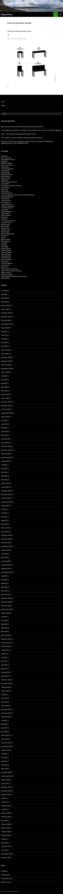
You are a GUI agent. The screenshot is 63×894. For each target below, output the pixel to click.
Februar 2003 (5, 828)
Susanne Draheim (6, 259)
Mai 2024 (4, 383)
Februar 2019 (5, 594)
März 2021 (4, 524)
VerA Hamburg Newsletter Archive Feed (14, 276)
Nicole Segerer (5, 239)
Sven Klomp (5, 261)
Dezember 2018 (6, 598)
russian (23, 31)
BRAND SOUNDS (6, 163)
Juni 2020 (4, 554)
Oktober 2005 (5, 813)
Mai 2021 (4, 517)
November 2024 (6, 361)
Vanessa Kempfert (7, 274)
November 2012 (6, 791)
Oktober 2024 (5, 365)
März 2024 (4, 391)
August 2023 (5, 417)
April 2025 (4, 342)
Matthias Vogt (5, 230)
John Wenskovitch (7, 208)
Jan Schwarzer (5, 202)
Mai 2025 (4, 339)
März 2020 (4, 557)
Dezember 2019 (6, 565)
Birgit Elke (4, 161)
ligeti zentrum (5, 224)
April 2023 (4, 431)
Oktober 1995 (5, 857)
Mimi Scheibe (5, 232)
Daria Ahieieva (5, 176)
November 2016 (6, 683)
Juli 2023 (4, 420)
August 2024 (5, 372)
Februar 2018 (5, 635)
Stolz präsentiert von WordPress (10, 891)
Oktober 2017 (5, 646)
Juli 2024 (4, 376)
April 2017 (4, 665)
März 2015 (4, 731)
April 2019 (4, 587)
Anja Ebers (4, 156)
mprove (3, 237)
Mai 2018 (4, 624)
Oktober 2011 (5, 806)
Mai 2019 (4, 583)
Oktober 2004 (5, 817)
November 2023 (6, 405)
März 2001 (4, 843)
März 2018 (4, 631)
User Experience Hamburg (9, 269)
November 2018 (6, 602)
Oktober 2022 (5, 454)
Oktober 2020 (5, 542)
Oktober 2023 (5, 409)
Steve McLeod (5, 258)
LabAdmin (4, 219)
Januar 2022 (5, 487)
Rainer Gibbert (5, 248)
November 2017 (6, 643)
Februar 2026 (5, 305)
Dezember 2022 (6, 446)
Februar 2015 (5, 735)
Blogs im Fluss (7, 14)
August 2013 (5, 780)
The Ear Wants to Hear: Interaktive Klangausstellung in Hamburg (22, 138)
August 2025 (5, 328)
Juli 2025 (4, 331)
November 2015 (6, 713)
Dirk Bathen (5, 180)
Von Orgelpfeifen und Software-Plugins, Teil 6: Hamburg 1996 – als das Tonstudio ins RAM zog (31, 130)
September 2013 (6, 776)
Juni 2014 (4, 757)
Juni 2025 (4, 335)
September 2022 (6, 457)
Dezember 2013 (6, 772)
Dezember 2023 (6, 402)
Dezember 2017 (6, 639)
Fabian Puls (4, 189)
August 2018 (5, 613)
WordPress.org (6, 882)
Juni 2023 (4, 424)
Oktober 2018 (5, 605)
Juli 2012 (4, 798)
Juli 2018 (4, 617)
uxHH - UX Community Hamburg (11, 271)
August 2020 (5, 550)
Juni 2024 (4, 379)
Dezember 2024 (6, 357)
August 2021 (5, 505)
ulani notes (23, 39)
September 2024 (6, 368)
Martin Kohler (5, 228)
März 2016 (4, 702)
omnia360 (4, 243)
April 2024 (4, 387)
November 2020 (6, 539)
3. (8, 35)
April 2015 (4, 728)
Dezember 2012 (6, 787)
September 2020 (6, 546)
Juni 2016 (4, 698)
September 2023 (6, 413)
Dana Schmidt (5, 172)
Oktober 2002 (5, 831)
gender (17, 31)
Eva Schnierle (5, 187)
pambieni (4, 245)
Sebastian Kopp (6, 254)
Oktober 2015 (5, 717)
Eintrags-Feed (5, 875)
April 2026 (4, 298)
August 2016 (5, 691)
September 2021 (6, 502)
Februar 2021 (5, 528)
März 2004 (4, 820)
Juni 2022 (4, 468)
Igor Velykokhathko (7, 196)
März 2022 (4, 479)
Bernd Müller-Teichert (8, 159)
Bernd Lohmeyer (6, 158)
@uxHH (3, 105)
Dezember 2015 (6, 709)
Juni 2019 (4, 580)
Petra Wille (4, 247)
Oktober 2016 (5, 687)
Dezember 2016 (6, 680)
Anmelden (4, 871)
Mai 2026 (4, 294)
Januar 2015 (5, 739)
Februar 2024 (5, 394)
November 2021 (6, 494)
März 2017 (4, 668)
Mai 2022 (4, 472)
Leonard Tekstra (6, 222)
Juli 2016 (4, 694)
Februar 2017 (5, 672)
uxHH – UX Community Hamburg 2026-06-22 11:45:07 (18, 134)
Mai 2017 (4, 661)
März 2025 (4, 346)
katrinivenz (4, 217)
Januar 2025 (5, 354)
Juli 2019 (4, 576)
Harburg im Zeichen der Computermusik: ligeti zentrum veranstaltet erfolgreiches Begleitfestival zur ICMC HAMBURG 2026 (27, 142)
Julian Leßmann (6, 215)
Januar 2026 (5, 309)
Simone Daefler (6, 256)
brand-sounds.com (7, 165)
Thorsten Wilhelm (7, 263)
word (29, 31)
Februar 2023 (5, 439)
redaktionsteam (6, 250)
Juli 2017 (4, 654)
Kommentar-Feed (6, 878)
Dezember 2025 (6, 313)
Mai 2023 (4, 428)
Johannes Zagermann (8, 206)
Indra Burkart (5, 198)
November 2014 (6, 743)
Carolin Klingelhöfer (7, 169)
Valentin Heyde (6, 272)
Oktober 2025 (5, 320)
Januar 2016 (5, 705)
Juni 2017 (4, 657)
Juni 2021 (4, 513)
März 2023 (4, 435)
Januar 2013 (5, 783)
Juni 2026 (4, 291)
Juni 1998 (4, 850)
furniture (11, 31)
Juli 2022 (4, 465)
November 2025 (6, 316)
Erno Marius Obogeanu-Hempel (11, 185)
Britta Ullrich (5, 167)
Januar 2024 (5, 398)
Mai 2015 (4, 724)
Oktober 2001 (5, 835)
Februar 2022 (5, 483)
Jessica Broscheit (6, 204)
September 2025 (6, 324)
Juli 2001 (4, 839)
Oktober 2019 (5, 568)
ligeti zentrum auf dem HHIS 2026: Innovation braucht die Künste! (22, 126)
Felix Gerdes (5, 191)
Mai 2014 (4, 761)
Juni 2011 (4, 809)
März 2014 (4, 768)
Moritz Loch (5, 235)
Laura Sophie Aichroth (8, 221)
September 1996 (6, 854)
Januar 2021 (5, 531)
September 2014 (6, 746)
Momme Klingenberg (7, 234)
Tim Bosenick (5, 265)
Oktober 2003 (5, 824)
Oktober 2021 (5, 498)
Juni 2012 (4, 802)
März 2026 (4, 302)
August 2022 (5, 461)
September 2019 (6, 572)
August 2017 (5, 650)
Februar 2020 (5, 561)
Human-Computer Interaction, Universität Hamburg (17, 195)
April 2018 (4, 628)
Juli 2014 (4, 754)
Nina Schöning (5, 241)
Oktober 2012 (5, 794)
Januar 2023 (5, 442)
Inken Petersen (6, 200)
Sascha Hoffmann (6, 252)
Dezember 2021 (6, 491)
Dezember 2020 (6, 535)
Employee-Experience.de (9, 182)
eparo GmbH (5, 184)
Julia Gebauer (5, 213)
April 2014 (4, 765)
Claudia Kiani (5, 171)
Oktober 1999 (5, 846)
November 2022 (6, 450)
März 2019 (4, 591)
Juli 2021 (4, 509)
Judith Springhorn (6, 211)
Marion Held (5, 226)
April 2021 (4, 520)
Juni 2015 (4, 720)
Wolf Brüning (5, 278)
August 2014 (5, 750)
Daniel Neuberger (6, 174)
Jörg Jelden (4, 209)
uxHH (3, 102)
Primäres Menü (60, 14)
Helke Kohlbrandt (6, 193)
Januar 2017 (5, 676)
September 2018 (6, 609)
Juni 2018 (4, 620)
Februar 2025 (5, 350)
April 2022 (4, 476)
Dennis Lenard (5, 178)
